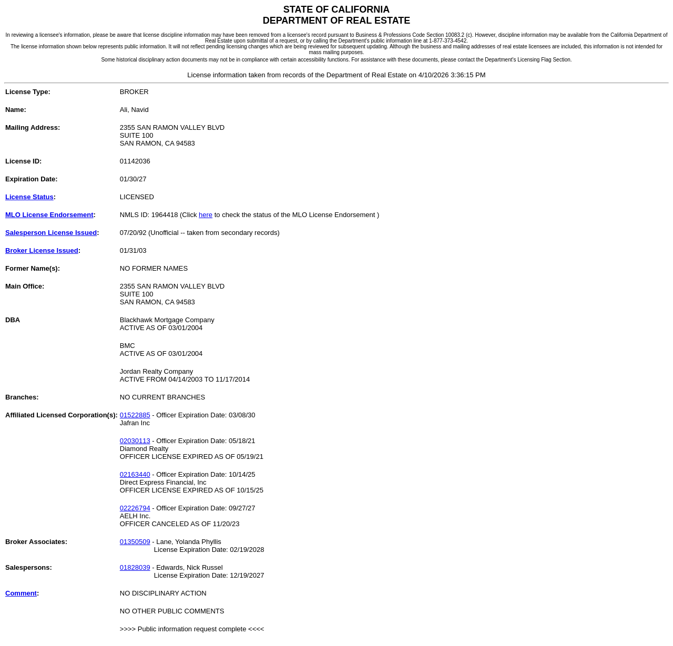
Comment (21, 593)
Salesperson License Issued (51, 233)
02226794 (135, 508)
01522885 (135, 415)
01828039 (135, 567)
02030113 (135, 441)
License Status (29, 197)
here (205, 215)
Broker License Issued (41, 250)
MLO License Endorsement (49, 215)
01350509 (135, 542)
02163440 (135, 474)
